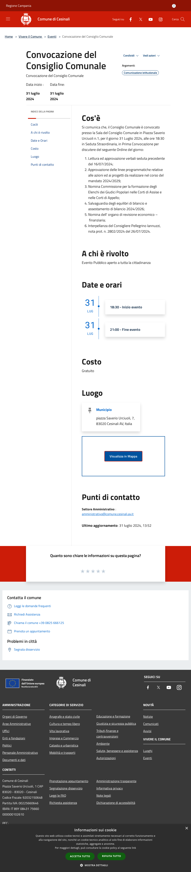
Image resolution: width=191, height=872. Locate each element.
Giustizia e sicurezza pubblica (116, 723)
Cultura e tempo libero (64, 723)
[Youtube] (149, 19)
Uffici (5, 731)
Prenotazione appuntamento (68, 781)
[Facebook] (129, 19)
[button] (95, 865)
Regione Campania (18, 5)
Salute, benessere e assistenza (117, 750)
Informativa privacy (109, 788)
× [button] (186, 828)
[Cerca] (182, 19)
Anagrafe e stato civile (64, 716)
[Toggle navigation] (8, 18)
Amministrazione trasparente (116, 781)
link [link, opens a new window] (134, 848)
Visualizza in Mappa (123, 456)
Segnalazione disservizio (65, 788)
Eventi (52, 36)
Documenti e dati (14, 759)
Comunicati (151, 723)
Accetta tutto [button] (80, 856)
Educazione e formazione (113, 716)
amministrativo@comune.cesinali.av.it (108, 514)
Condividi (131, 55)
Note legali (103, 795)
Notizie (148, 716)
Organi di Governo (14, 716)
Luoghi (147, 750)
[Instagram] (159, 19)
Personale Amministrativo (20, 752)
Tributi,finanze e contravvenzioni (107, 733)
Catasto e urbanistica (63, 745)
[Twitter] (139, 19)
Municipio (104, 409)
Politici (7, 745)
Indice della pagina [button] (42, 111)
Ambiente (103, 743)
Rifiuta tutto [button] (111, 856)
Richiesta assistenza (63, 802)
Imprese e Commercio (64, 738)
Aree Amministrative (16, 723)
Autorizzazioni (106, 758)
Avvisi (147, 731)
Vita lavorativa (59, 731)
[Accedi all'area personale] (173, 5)
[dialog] (95, 848)
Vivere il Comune (31, 36)
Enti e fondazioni (13, 738)
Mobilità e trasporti (62, 752)
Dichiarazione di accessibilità (115, 802)
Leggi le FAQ (57, 795)
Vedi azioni (152, 55)
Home (9, 36)
